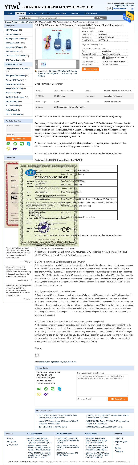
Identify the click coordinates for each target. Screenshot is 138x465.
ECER (128, 462)
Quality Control (60, 13)
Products (20, 13)
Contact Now (18, 139)
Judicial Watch (11, 110)
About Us (32, 13)
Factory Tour (45, 13)
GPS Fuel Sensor (12, 51)
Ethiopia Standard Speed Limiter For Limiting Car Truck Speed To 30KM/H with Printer (39, 448)
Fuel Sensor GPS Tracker (15, 56)
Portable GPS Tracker (14, 80)
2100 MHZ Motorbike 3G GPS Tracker (53, 427)
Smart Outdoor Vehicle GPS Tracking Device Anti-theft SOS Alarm (68, 448)
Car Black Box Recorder (15, 97)
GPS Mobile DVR (12, 101)
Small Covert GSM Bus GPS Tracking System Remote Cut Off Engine (68, 440)
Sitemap (118, 448)
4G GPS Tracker (12, 30)
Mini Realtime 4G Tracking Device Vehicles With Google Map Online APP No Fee (96, 440)
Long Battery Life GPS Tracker (18, 69)
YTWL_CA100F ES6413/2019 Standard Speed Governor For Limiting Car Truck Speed (39, 455)
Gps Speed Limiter (13, 43)
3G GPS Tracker (27, 22)
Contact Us (75, 13)
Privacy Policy (13, 462)
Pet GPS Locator (12, 93)
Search (102, 18)
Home (10, 13)
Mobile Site (119, 451)
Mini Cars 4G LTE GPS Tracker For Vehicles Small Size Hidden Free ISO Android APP (97, 455)
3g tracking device (70, 362)
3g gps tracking (56, 362)
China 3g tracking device (28, 462)
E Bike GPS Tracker (13, 84)
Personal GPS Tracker (14, 89)
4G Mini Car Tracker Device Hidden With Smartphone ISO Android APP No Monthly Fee (97, 448)
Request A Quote (121, 6)
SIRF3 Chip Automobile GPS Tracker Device (67, 454)
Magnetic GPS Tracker (14, 47)
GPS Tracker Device (13, 60)
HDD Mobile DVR (12, 106)
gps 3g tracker (44, 362)
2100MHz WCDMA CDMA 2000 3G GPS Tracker (104, 427)
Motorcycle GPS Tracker (15, 39)
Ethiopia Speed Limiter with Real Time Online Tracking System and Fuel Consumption (39, 440)
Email (131, 6)
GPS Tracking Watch (14, 114)
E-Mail (117, 445)
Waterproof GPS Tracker (15, 76)
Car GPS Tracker (12, 34)
